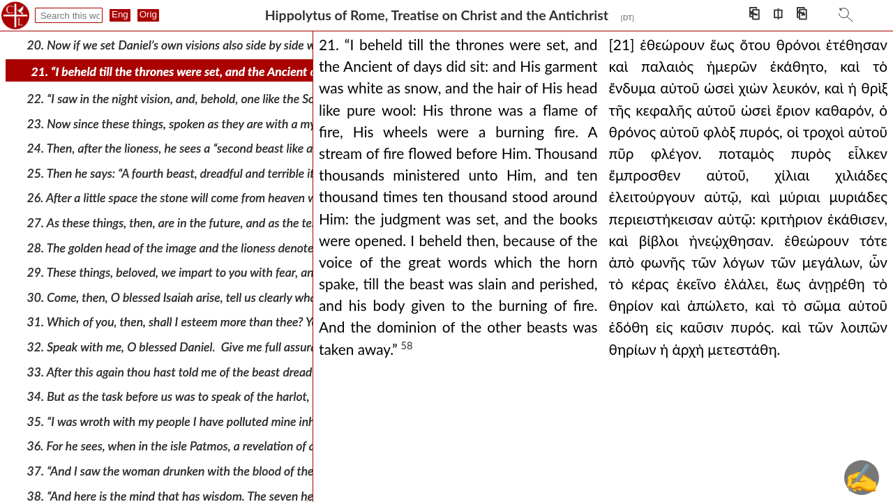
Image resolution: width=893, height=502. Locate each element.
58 (407, 345)
